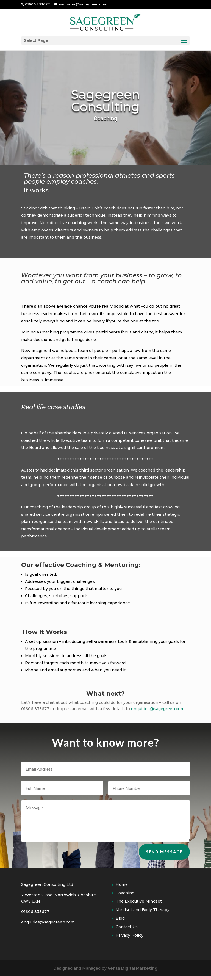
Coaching (125, 892)
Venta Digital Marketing (132, 968)
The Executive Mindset (139, 901)
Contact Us (127, 926)
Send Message (164, 860)
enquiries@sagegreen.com (157, 708)
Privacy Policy (129, 935)
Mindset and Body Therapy (143, 909)
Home (122, 884)
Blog (120, 918)
